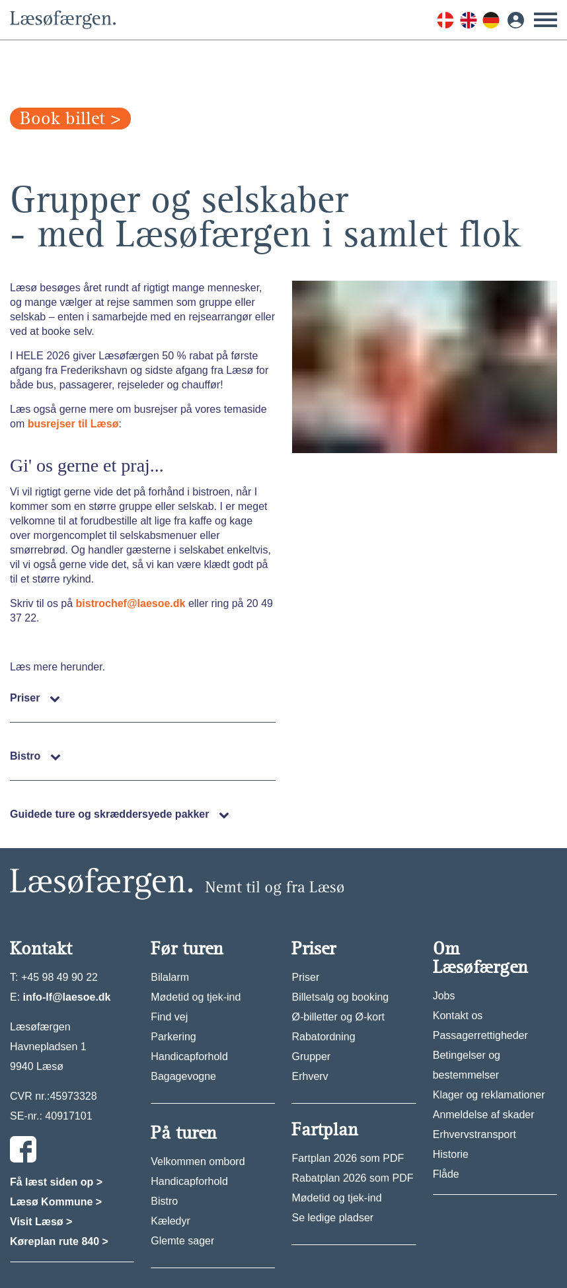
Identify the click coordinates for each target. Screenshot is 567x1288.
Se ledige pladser (332, 1217)
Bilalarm (170, 977)
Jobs (444, 995)
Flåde (446, 1174)
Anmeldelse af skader (484, 1114)
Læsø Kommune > (56, 1201)
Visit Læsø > (41, 1221)
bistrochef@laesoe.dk (131, 603)
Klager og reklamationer (489, 1094)
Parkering (173, 1036)
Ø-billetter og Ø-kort (337, 1016)
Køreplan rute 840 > (59, 1241)
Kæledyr (170, 1221)
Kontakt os (458, 1015)
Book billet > (70, 118)
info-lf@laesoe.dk (67, 997)
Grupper (310, 1056)
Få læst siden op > (56, 1182)
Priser (305, 977)
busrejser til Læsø (73, 423)
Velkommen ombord (198, 1161)
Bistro (164, 1201)
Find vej (169, 1016)
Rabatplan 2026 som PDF (352, 1178)
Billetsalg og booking (340, 997)
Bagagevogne (183, 1076)
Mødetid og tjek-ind (196, 997)
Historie (451, 1154)
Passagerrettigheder (480, 1035)
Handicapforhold (189, 1056)
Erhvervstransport (474, 1134)
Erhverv (309, 1076)
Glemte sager (182, 1240)
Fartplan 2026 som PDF (347, 1158)
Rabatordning (323, 1036)
